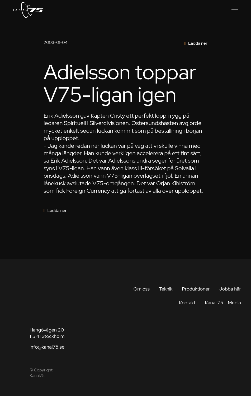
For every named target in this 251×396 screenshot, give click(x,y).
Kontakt (187, 302)
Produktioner (196, 289)
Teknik (165, 289)
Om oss (141, 289)
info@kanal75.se (47, 347)
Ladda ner (197, 43)
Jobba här (230, 289)
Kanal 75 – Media (223, 302)
